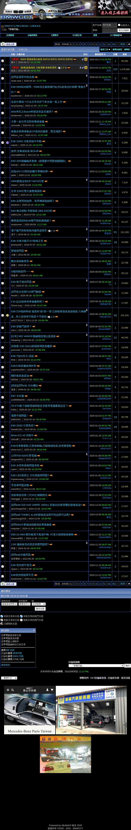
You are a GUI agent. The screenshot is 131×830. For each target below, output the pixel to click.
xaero (14, 469)
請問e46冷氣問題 (21, 554)
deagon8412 (17, 459)
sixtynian (15, 528)
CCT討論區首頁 (98, 678)
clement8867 (104, 329)
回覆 (115, 54)
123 (115, 69)
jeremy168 (16, 244)
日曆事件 (55, 35)
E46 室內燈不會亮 (21, 565)
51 (104, 44)
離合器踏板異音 (20, 261)
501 (114, 44)
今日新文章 (77, 35)
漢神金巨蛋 (105, 304)
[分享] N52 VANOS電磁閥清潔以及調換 (33, 336)
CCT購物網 (116, 35)
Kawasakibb (105, 428)
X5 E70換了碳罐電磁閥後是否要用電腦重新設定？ (39, 405)
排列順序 (23, 601)
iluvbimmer (16, 96)
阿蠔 (109, 92)
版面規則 (5, 665)
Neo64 (14, 295)
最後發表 (99, 54)
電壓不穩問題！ (20, 415)
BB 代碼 (10, 650)
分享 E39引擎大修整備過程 (26, 191)
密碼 (95, 30)
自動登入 (124, 25)
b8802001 (16, 419)
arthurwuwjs (105, 547)
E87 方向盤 (17, 395)
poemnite (15, 350)
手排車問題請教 (20, 485)
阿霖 (13, 548)
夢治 (109, 143)
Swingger (15, 499)
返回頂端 (125, 678)
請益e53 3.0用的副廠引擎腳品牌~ (30, 171)
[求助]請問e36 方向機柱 (24, 385)
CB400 (14, 195)
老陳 (13, 265)
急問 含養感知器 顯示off (24, 151)
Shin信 (14, 165)
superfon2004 (18, 369)
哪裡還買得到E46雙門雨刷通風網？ (31, 220)
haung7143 (105, 316)
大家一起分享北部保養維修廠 (27, 121)
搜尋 (95, 35)
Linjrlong (107, 488)
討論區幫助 (32, 35)
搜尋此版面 (117, 49)
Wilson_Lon (105, 124)
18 (115, 242)
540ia (14, 409)
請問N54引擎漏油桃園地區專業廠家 (31, 524)
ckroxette (15, 125)
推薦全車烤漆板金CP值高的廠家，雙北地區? (36, 131)
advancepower (104, 557)
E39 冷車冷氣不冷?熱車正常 (27, 240)
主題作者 (21, 54)
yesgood (107, 418)
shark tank (16, 81)
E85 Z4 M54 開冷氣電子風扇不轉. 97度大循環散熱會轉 (42, 534)
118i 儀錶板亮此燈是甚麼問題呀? (30, 544)
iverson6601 (17, 538)
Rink (13, 360)
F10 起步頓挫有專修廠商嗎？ (27, 301)
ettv (109, 104)
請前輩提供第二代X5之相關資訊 (29, 495)
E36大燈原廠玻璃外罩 (23, 365)
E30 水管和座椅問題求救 (25, 465)
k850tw (107, 79)
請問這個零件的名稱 (22, 76)
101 (109, 44)
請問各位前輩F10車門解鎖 (26, 291)
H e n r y (107, 438)
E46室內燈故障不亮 (22, 574)
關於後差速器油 (20, 375)
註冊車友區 (35, 26)
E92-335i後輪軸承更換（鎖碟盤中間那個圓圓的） (39, 160)
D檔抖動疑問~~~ (20, 271)
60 (115, 315)
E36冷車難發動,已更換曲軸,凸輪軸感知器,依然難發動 (41, 445)
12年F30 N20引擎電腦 (24, 455)
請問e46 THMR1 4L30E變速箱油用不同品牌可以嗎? (40, 514)
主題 (13, 54)
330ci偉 (15, 439)
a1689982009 (18, 400)
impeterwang (17, 479)
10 (96, 44)
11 (100, 44)
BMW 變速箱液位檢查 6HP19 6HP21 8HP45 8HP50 (47, 59)
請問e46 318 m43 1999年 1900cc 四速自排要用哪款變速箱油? (46, 504)
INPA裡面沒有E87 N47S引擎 (27, 181)
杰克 (13, 70)
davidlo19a (16, 429)
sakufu (14, 145)
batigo (108, 388)
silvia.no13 (105, 154)
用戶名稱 (97, 25)
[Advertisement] (36, 802)
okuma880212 (18, 155)
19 (115, 417)
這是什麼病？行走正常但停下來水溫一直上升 (36, 101)
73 (12, 285)
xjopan (14, 569)
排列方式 (5, 601)
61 (115, 232)
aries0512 (16, 489)
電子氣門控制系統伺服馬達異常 (29, 230)
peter (13, 175)
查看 (125, 54)
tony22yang (17, 105)
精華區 (127, 49)
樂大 (13, 62)
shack (14, 185)
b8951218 (16, 214)
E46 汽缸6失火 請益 (22, 355)
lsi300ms (106, 339)
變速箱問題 (17, 250)
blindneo (15, 205)
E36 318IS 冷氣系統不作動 (26, 141)
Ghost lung (16, 305)
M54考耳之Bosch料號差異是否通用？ (32, 111)
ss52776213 (17, 320)
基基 (13, 389)
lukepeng (15, 340)
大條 (13, 254)
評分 (86, 54)
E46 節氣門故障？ (21, 326)
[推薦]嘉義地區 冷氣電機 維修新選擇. (39, 67)
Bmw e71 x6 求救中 (22, 435)
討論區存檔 (113, 678)
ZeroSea (107, 408)
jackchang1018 (18, 508)
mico (13, 330)
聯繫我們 (84, 678)
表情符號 (17, 653)
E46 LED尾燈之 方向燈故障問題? (30, 475)
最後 (123, 44)
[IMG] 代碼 (18, 656)
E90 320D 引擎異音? (23, 425)
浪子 (13, 234)
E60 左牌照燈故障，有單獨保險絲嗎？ (33, 200)
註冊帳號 (10, 35)
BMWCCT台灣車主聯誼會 (16, 26)
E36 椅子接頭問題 (21, 281)
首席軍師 (15, 558)
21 (115, 337)
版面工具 (104, 49)
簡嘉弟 (107, 233)
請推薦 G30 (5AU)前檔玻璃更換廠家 (31, 346)
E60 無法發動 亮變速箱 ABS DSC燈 (31, 210)
